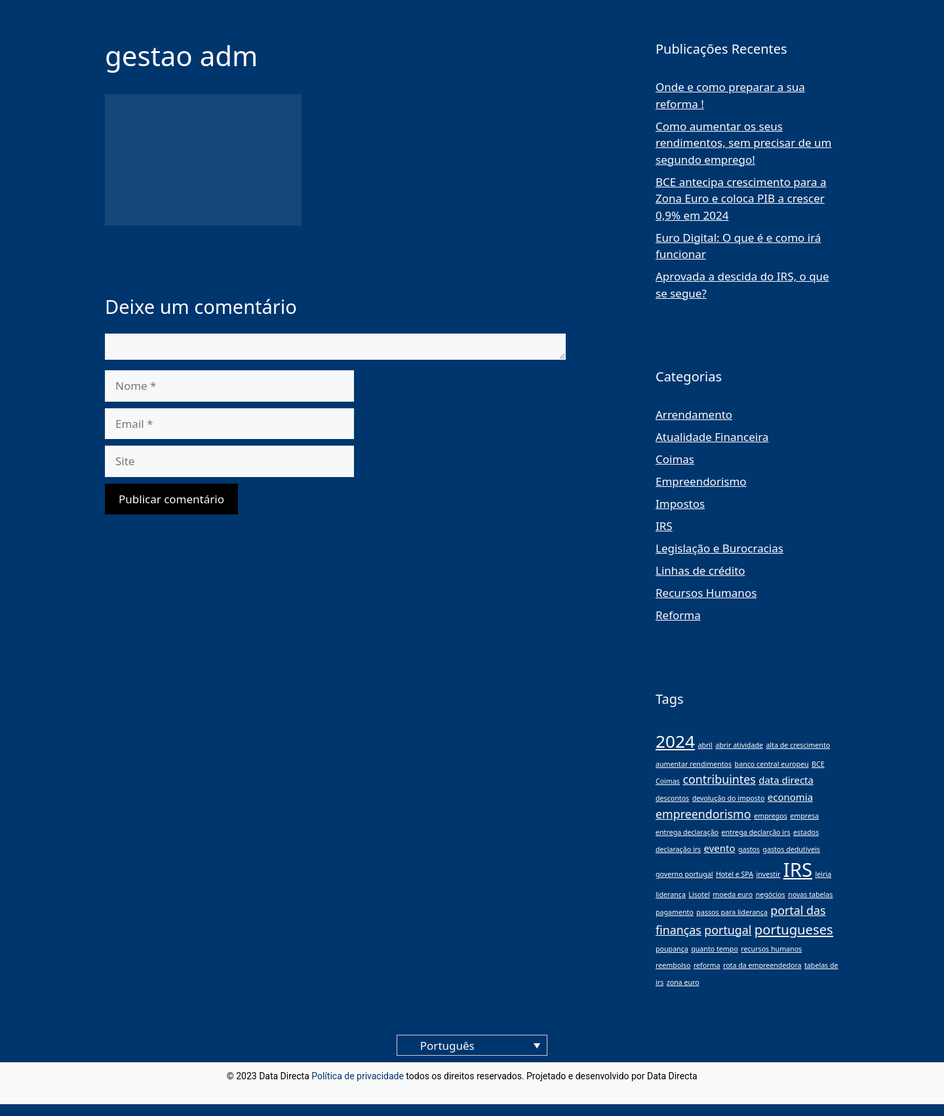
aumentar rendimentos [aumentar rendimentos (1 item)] (694, 764)
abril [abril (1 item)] (705, 745)
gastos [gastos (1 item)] (749, 849)
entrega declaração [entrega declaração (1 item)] (687, 832)
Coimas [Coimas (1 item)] (668, 781)
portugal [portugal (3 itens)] (727, 930)
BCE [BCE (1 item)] (818, 764)
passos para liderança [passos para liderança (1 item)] (731, 912)
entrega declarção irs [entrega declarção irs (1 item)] (755, 832)
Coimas (675, 459)
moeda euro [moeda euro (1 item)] (733, 894)
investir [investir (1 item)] (768, 874)
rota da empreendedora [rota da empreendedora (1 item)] (762, 965)
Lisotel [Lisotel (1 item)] (699, 894)
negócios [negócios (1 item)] (770, 894)
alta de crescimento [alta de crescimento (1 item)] (798, 745)
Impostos (680, 503)
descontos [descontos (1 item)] (672, 798)
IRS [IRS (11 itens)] (797, 869)
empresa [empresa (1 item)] (804, 815)
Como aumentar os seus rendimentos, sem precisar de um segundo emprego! (743, 143)
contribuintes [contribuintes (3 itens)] (718, 779)
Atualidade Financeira (712, 436)
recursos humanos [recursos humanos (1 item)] (771, 948)
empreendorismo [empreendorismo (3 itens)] (703, 814)
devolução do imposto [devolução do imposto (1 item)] (728, 798)
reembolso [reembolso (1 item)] (673, 965)
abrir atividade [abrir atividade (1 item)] (739, 745)
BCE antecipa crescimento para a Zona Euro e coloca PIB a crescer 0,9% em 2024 (741, 198)
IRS (664, 525)
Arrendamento (694, 414)
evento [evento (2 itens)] (720, 848)
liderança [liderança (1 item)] (671, 894)
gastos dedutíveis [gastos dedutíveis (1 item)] (790, 849)
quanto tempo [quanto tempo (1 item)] (714, 948)
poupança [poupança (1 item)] (672, 948)
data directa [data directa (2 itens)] (786, 779)
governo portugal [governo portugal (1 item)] (684, 874)
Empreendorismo (701, 481)
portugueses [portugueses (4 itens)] (794, 929)
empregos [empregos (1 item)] (770, 815)
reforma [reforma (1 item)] (707, 965)
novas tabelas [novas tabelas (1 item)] (810, 894)
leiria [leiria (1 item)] (823, 874)
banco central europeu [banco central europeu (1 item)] (772, 764)
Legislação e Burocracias (719, 548)
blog (708, 1076)
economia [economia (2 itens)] (790, 796)
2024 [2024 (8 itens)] (675, 741)
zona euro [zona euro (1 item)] (683, 982)
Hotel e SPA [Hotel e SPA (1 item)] (734, 874)
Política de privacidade (357, 1076)
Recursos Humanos (706, 592)
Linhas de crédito (700, 570)
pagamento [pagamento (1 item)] (675, 912)
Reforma (678, 615)
